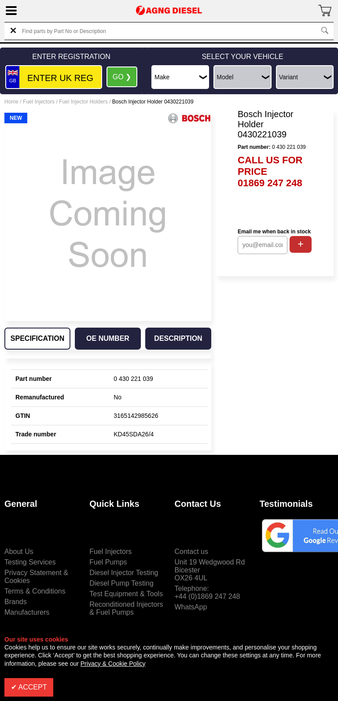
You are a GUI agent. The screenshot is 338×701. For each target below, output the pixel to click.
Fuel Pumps (108, 562)
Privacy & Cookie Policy (113, 663)
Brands (15, 601)
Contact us (191, 551)
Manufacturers (26, 612)
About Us (18, 551)
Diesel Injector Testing (123, 572)
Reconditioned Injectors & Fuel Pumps (126, 608)
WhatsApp (191, 607)
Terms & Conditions (35, 591)
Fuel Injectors (39, 102)
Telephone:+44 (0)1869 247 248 (207, 592)
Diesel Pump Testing (121, 583)
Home (11, 102)
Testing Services (30, 562)
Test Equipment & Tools (126, 594)
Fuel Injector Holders (83, 102)
